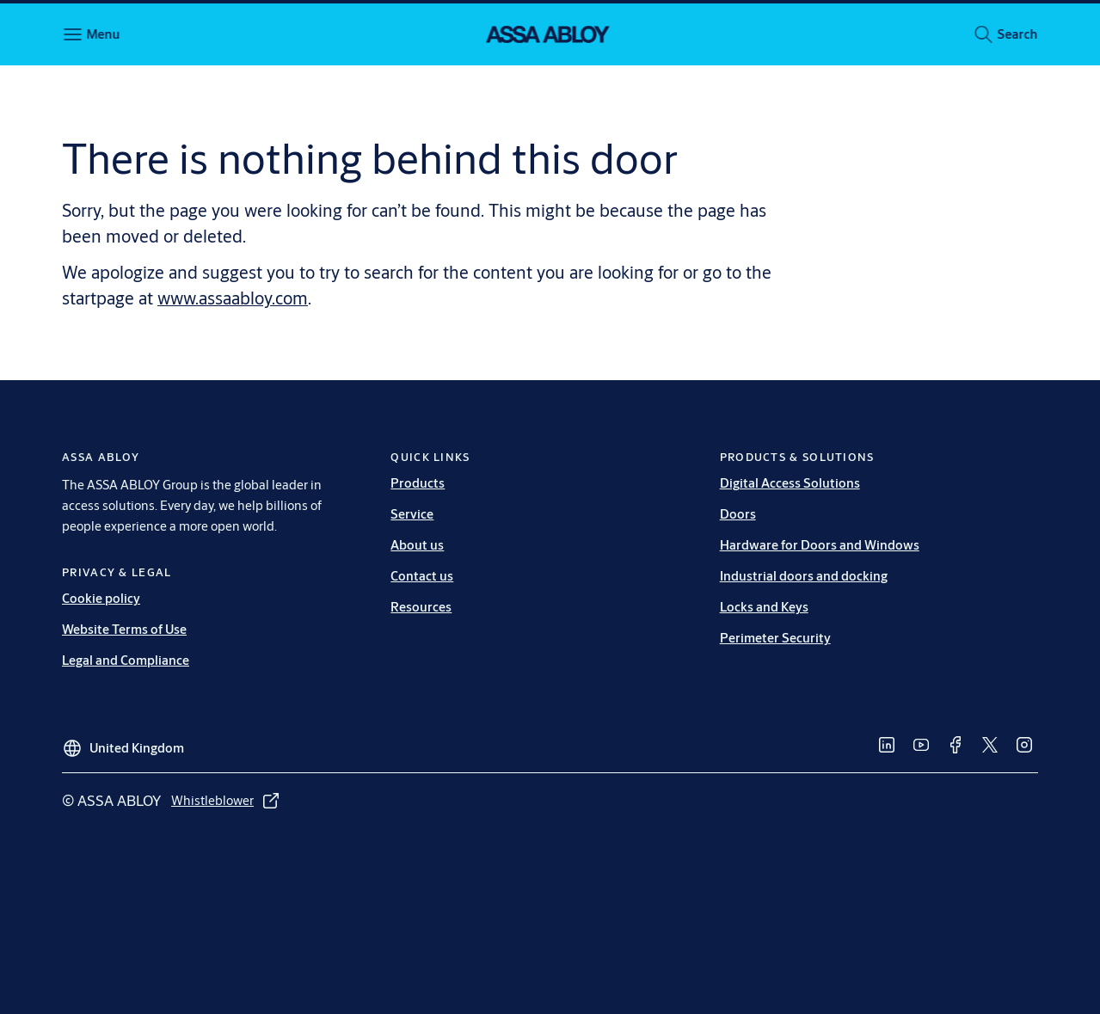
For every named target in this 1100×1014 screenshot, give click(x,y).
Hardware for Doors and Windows (819, 545)
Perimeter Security (775, 638)
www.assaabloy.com (232, 298)
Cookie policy (101, 598)
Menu (103, 34)
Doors (738, 514)
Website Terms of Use (124, 629)
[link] (886, 744)
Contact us (421, 576)
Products (417, 483)
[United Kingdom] (123, 741)
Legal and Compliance (125, 660)
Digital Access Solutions (790, 483)
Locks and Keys (764, 607)
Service (411, 514)
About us (417, 545)
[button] (1017, 34)
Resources (421, 607)
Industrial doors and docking (804, 576)
